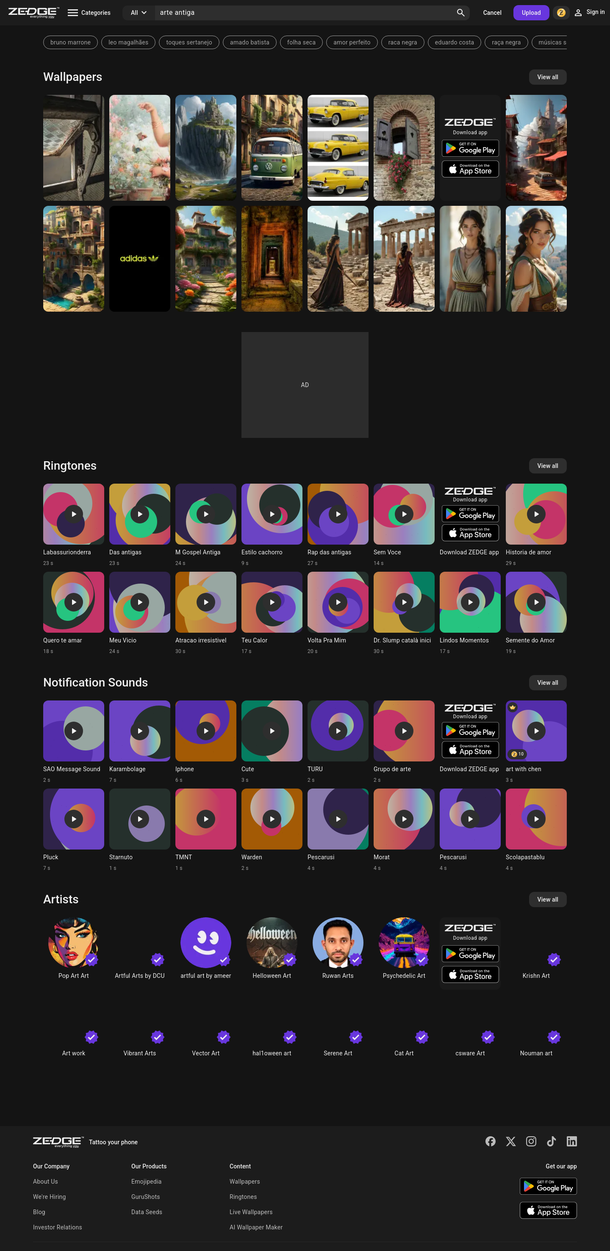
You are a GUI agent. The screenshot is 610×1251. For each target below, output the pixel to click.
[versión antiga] (338, 148)
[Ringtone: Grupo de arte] (404, 741)
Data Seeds (146, 1212)
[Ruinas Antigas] (271, 259)
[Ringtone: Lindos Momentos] (470, 613)
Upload (531, 12)
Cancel (492, 12)
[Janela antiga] (73, 148)
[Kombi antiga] (271, 148)
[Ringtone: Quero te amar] (73, 613)
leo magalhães (128, 42)
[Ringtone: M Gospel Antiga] (205, 525)
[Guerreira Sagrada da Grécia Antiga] (404, 259)
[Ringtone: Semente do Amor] (536, 613)
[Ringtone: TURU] (338, 741)
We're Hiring (49, 1196)
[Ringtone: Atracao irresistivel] (205, 613)
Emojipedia (146, 1181)
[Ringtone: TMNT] (205, 830)
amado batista (249, 42)
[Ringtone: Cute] (271, 741)
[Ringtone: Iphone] (205, 741)
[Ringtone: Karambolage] (139, 741)
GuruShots (145, 1196)
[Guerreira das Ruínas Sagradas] (338, 259)
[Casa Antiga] (205, 259)
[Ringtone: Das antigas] (139, 525)
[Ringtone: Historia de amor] (536, 525)
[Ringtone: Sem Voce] (404, 525)
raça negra (506, 42)
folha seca (301, 42)
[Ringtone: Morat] (404, 830)
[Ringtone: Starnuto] (139, 830)
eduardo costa (454, 42)
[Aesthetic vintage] (139, 148)
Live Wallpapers (251, 1212)
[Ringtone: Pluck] (73, 830)
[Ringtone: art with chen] (536, 741)
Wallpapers (245, 1181)
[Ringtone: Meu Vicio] (139, 613)
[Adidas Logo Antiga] (139, 259)
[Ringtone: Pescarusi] (338, 830)
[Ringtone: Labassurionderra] (73, 525)
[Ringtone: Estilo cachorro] (271, 525)
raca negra (402, 42)
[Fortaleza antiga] (205, 148)
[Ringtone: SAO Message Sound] (73, 741)
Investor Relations (57, 1227)
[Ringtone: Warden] (271, 830)
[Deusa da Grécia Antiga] (536, 259)
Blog (39, 1212)
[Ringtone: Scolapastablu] (536, 830)
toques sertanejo (189, 42)
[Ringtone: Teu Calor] (271, 613)
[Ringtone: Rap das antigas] (338, 525)
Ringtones (243, 1196)
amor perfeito (351, 42)
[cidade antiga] (73, 259)
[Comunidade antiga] (536, 148)
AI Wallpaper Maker (256, 1227)
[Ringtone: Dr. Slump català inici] (404, 613)
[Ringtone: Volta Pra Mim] (338, 613)
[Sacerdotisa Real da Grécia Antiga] (470, 259)
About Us (45, 1181)
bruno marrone (70, 42)
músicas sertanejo (564, 42)
